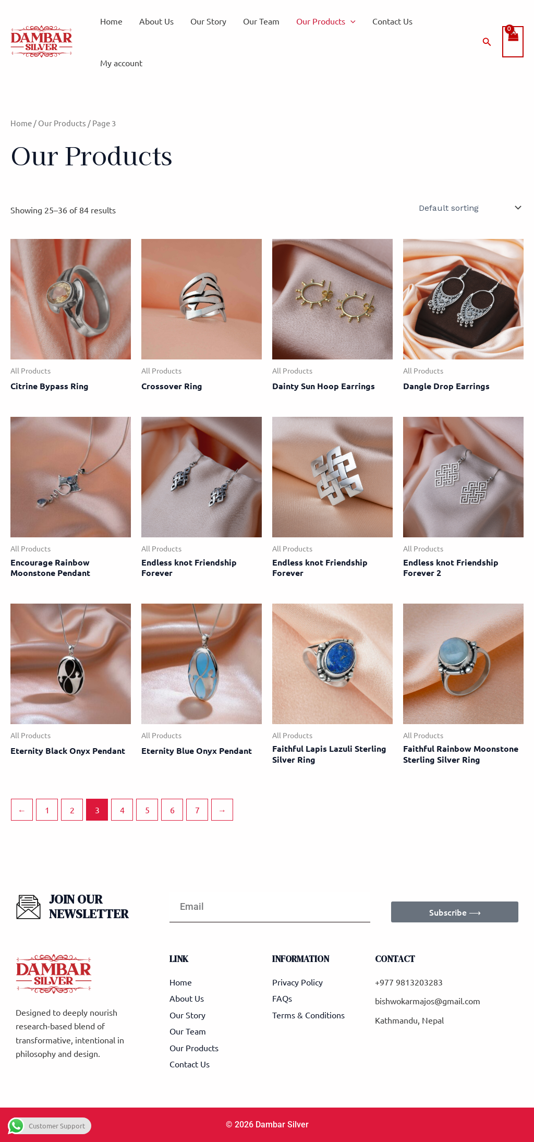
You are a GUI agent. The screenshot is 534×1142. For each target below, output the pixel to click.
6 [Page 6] (172, 809)
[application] (350, 21)
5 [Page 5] (147, 809)
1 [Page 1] (47, 809)
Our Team (261, 21)
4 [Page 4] (122, 809)
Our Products (326, 21)
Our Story (208, 21)
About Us (156, 21)
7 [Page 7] (197, 809)
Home (111, 21)
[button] (487, 42)
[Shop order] (469, 207)
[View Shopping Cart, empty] (513, 41)
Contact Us (392, 21)
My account (121, 62)
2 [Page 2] (72, 809)
